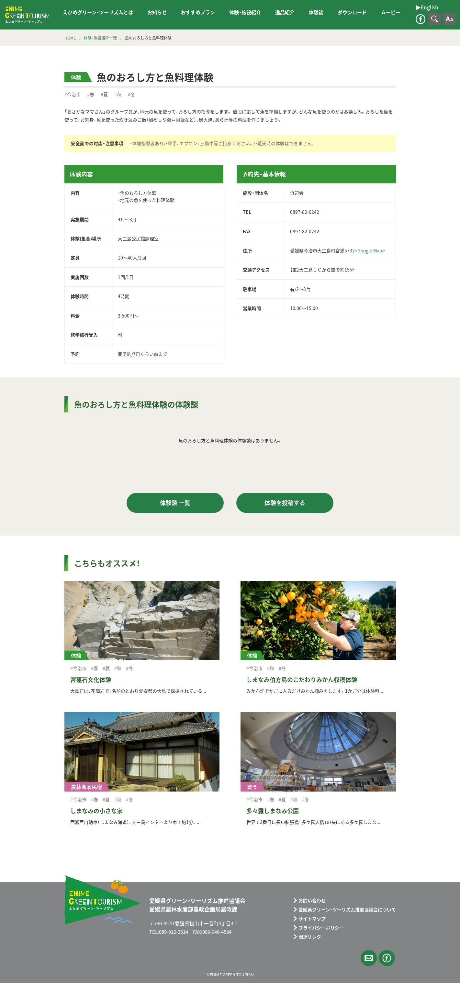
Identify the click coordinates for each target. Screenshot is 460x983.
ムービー (390, 12)
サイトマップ (312, 918)
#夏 (104, 94)
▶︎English (61, 19)
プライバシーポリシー (321, 927)
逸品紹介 (285, 12)
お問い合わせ (312, 900)
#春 (90, 94)
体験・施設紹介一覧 (100, 38)
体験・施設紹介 (245, 12)
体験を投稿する (284, 502)
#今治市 (72, 94)
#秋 (117, 94)
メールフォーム (369, 958)
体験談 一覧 (175, 502)
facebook (420, 19)
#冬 (131, 94)
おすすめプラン (198, 12)
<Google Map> (370, 250)
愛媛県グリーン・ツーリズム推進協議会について (347, 909)
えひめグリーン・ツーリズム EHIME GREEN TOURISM (27, 14)
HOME (70, 38)
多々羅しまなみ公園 (272, 810)
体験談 (316, 12)
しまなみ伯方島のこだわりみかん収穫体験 (301, 679)
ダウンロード (352, 12)
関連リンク (309, 936)
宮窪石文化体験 (90, 679)
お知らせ (157, 12)
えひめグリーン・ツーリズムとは (98, 12)
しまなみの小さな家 (96, 810)
